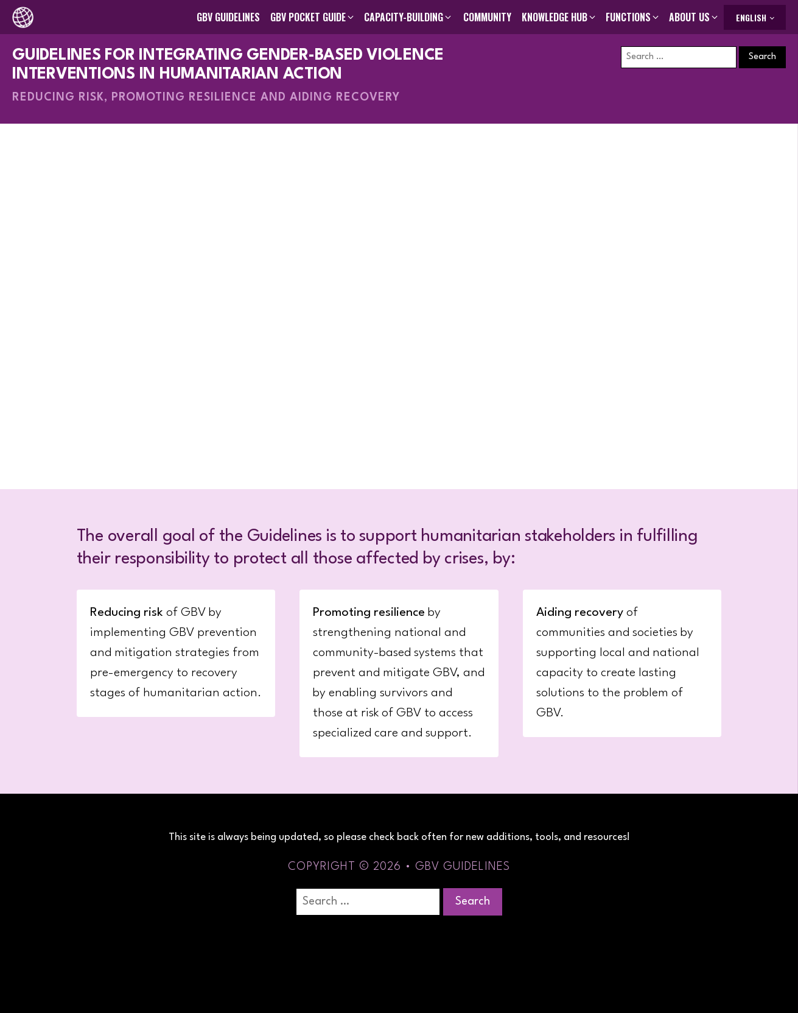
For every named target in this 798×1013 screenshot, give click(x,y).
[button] (313, 17)
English (751, 17)
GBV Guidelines (228, 17)
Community (487, 17)
